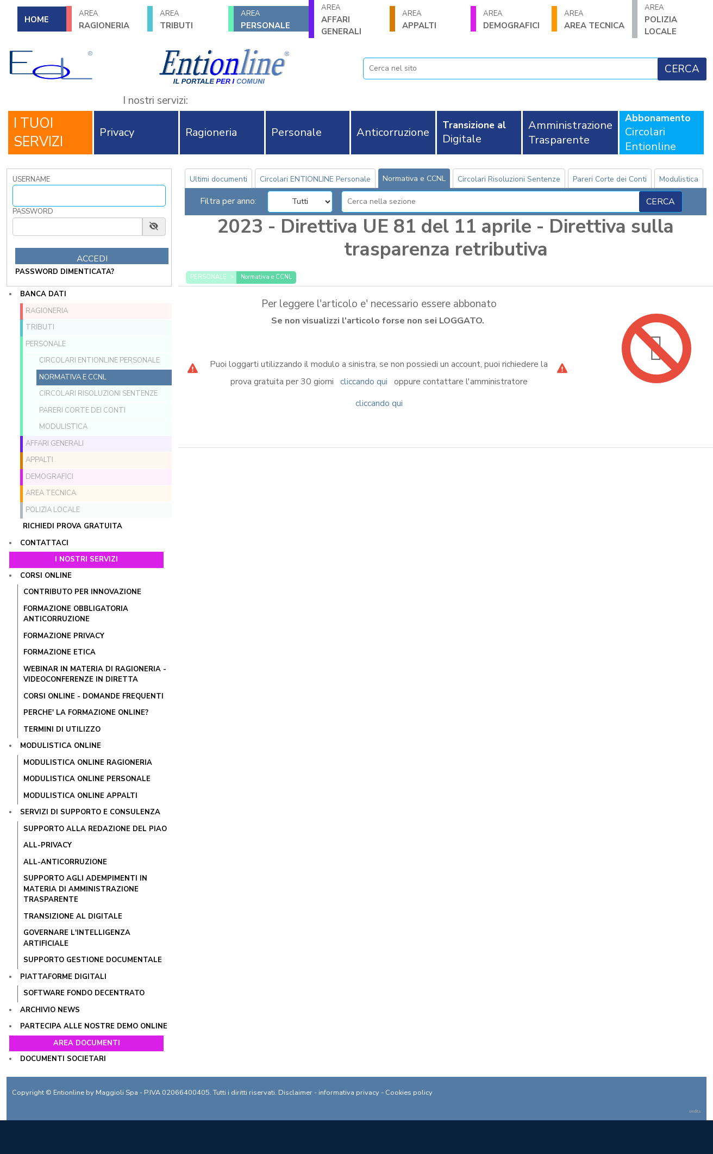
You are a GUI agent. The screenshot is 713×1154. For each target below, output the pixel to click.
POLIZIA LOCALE (675, 20)
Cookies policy (409, 1092)
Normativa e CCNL (73, 377)
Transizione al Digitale (72, 916)
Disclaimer (295, 1092)
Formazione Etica (59, 652)
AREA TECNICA (595, 20)
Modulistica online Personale (87, 779)
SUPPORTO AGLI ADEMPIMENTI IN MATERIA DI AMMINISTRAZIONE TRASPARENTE (85, 889)
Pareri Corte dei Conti (82, 410)
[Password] (77, 226)
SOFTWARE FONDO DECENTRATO (84, 993)
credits (695, 1111)
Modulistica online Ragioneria (87, 763)
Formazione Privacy (63, 636)
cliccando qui (363, 382)
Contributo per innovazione (82, 592)
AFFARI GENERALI (352, 20)
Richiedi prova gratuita (72, 526)
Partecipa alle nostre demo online (93, 1026)
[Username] (89, 196)
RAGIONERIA (109, 20)
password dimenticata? (64, 272)
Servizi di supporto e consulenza (90, 812)
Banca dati (43, 294)
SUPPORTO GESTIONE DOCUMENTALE (92, 960)
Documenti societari (63, 1059)
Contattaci (44, 543)
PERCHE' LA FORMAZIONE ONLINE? (85, 713)
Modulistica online (60, 746)
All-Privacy (47, 845)
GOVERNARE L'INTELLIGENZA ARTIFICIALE (76, 938)
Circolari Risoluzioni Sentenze (98, 393)
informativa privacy (348, 1092)
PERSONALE (271, 20)
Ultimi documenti (218, 179)
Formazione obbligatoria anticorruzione (75, 614)
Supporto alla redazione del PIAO (95, 829)
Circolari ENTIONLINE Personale (99, 360)
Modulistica (63, 427)
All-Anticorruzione (65, 862)
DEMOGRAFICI (514, 20)
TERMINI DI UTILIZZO (62, 729)
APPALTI (433, 20)
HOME (36, 19)
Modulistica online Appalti (80, 796)
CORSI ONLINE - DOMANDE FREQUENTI (93, 696)
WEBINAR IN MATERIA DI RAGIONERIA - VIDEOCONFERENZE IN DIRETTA (94, 674)
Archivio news (50, 1010)
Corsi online (46, 576)
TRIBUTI (190, 20)
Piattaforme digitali (63, 977)
